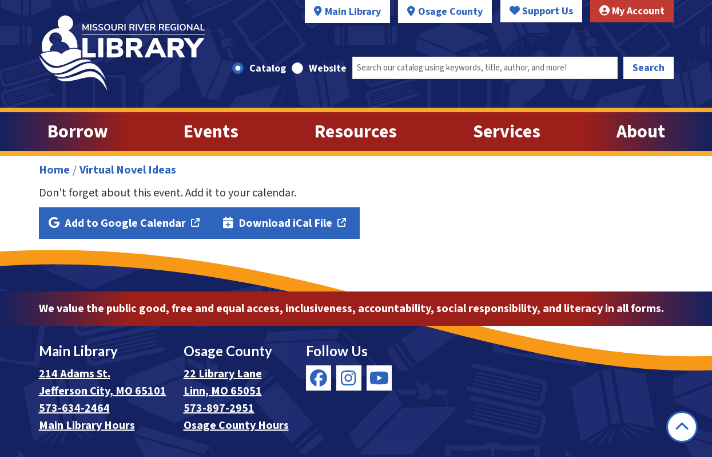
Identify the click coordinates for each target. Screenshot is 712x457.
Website (328, 68)
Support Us (541, 11)
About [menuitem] (640, 132)
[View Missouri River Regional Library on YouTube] (379, 378)
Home (54, 170)
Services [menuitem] (506, 132)
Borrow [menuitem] (77, 132)
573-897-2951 (219, 408)
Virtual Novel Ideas (127, 170)
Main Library (353, 12)
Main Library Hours (87, 425)
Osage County (450, 12)
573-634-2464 (74, 408)
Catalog (267, 68)
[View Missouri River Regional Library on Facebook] (318, 378)
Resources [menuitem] (356, 132)
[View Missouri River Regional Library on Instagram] (348, 378)
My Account (632, 11)
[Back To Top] (682, 427)
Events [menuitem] (211, 132)
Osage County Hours (236, 425)
